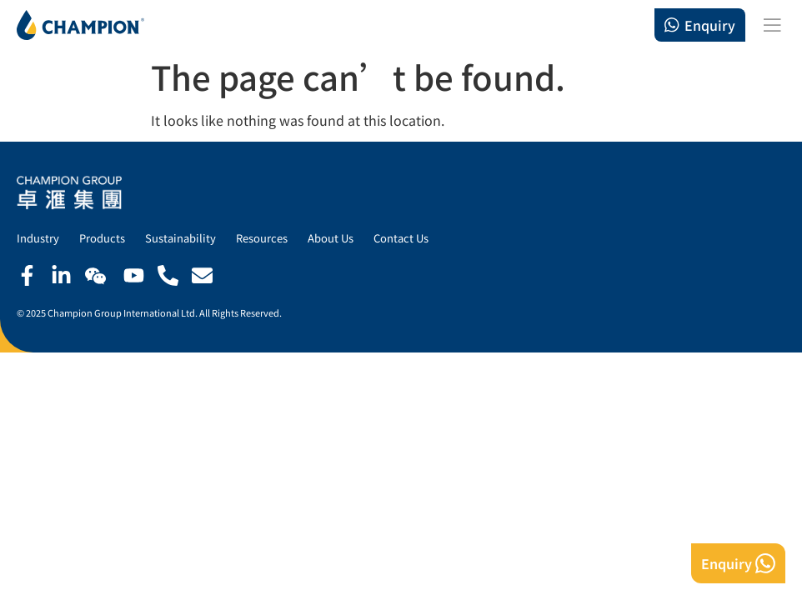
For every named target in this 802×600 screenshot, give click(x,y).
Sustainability (180, 238)
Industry (38, 238)
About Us (330, 238)
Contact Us (401, 238)
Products (102, 238)
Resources (262, 238)
